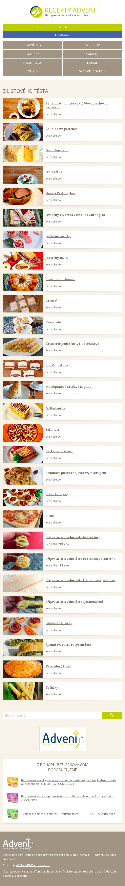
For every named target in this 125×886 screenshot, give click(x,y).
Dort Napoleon (57, 150)
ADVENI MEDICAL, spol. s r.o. (33, 865)
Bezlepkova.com (13, 855)
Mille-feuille (55, 408)
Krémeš (51, 301)
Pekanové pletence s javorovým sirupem (76, 473)
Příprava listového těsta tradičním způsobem (80, 580)
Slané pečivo (32, 63)
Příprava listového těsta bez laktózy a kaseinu (80, 559)
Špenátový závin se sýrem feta (68, 645)
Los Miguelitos (57, 365)
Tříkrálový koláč (58, 666)
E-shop (62, 27)
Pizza (50, 516)
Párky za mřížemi (59, 451)
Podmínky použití (103, 855)
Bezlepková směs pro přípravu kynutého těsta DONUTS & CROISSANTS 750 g (68, 814)
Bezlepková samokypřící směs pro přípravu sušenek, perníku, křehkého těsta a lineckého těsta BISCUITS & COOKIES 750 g (68, 782)
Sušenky (32, 54)
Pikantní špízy (57, 494)
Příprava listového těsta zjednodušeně (75, 602)
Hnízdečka (54, 172)
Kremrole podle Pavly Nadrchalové (72, 344)
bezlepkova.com (72, 764)
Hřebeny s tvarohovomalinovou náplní (75, 215)
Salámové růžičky (59, 623)
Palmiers (52, 429)
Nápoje (92, 63)
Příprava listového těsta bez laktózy (73, 537)
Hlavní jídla (33, 45)
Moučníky (92, 45)
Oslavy (32, 71)
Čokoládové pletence (61, 129)
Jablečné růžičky (58, 236)
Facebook (9, 859)
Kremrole (53, 322)
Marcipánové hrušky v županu (68, 386)
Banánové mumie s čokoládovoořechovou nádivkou (77, 105)
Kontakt (84, 855)
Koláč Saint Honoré (60, 279)
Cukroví (92, 54)
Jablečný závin (57, 258)
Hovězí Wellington (60, 193)
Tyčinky (52, 687)
